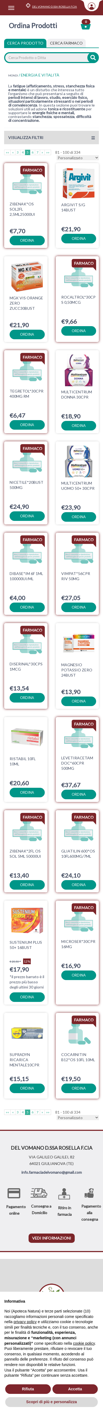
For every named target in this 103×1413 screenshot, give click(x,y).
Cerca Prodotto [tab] (25, 43)
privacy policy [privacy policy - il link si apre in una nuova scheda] (25, 1322)
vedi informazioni (51, 1235)
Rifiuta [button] (28, 1389)
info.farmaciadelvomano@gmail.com (51, 1169)
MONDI (13, 75)
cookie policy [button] (84, 1343)
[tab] (66, 43)
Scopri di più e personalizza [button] (51, 1402)
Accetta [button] (75, 1389)
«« (7, 152)
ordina (27, 240)
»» (47, 152)
